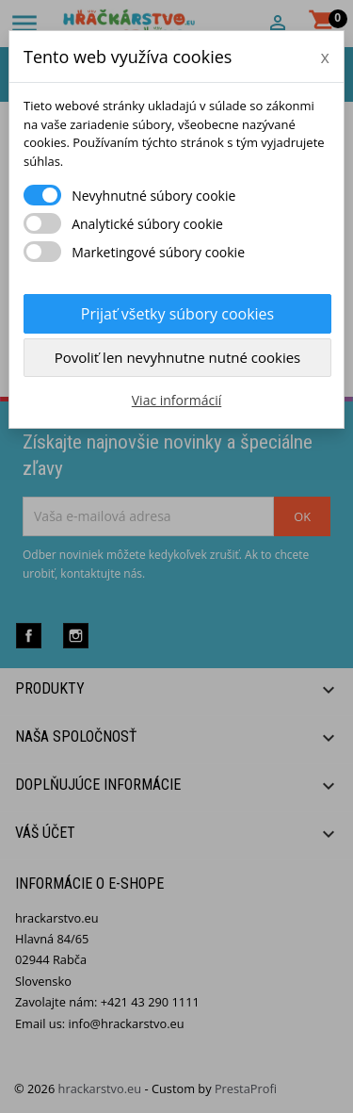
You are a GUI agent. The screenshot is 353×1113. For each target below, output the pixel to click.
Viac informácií (177, 400)
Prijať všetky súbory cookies (177, 313)
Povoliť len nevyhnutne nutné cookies (178, 357)
